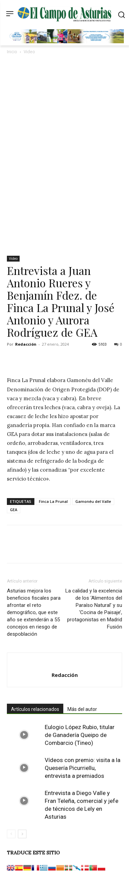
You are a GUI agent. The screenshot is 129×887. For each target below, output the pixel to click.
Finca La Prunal (53, 501)
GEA (13, 509)
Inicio (12, 52)
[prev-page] (11, 834)
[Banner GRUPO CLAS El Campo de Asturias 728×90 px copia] (66, 41)
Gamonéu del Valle (93, 501)
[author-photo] (64, 663)
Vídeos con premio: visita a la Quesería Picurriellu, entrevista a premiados (82, 768)
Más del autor (82, 709)
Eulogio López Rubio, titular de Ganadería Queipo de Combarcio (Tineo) (80, 735)
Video (29, 52)
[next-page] (22, 834)
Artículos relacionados (35, 709)
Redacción (25, 344)
